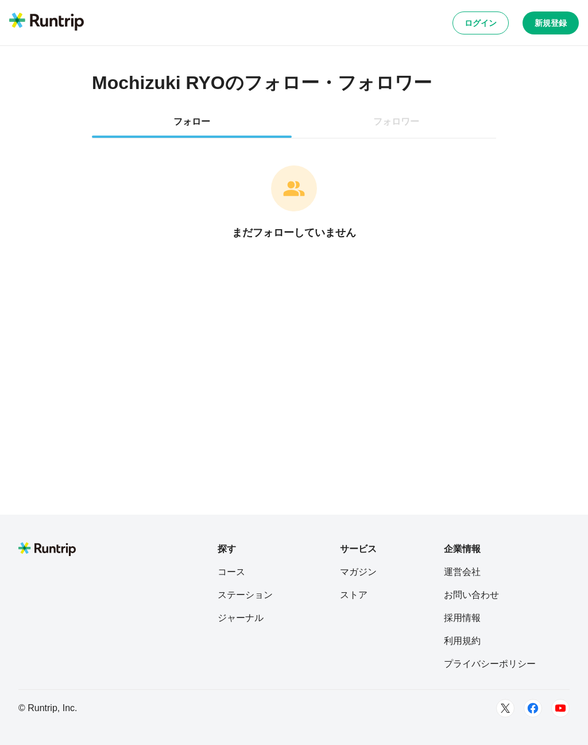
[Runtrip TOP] (46, 22)
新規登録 (551, 23)
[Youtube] (560, 708)
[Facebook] (533, 708)
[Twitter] (505, 708)
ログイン (481, 23)
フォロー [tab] (191, 121)
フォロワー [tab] (396, 121)
